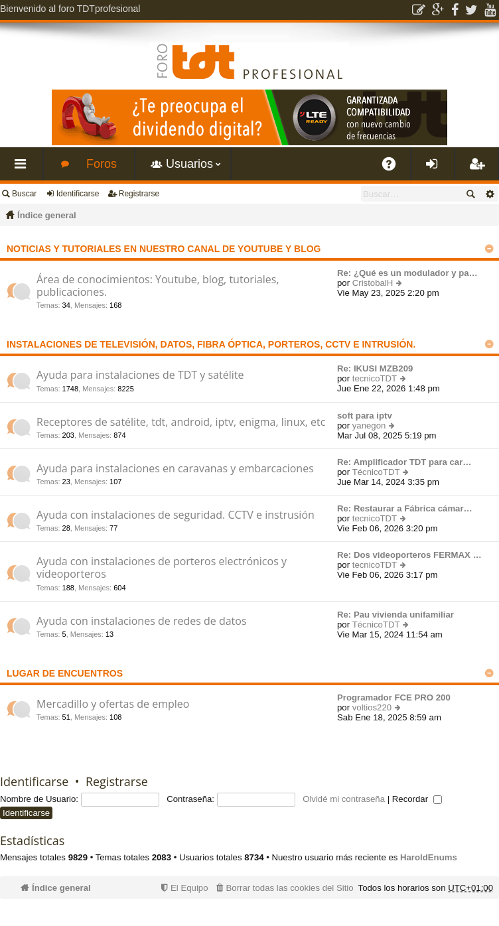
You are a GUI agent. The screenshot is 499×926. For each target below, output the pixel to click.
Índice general (46, 215)
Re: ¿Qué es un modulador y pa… (407, 273)
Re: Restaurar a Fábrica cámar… (404, 508)
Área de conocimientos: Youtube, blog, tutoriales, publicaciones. (157, 286)
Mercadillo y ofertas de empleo (112, 704)
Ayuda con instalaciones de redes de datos (141, 621)
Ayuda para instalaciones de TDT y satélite (140, 375)
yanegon (369, 425)
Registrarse (139, 193)
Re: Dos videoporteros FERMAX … (409, 555)
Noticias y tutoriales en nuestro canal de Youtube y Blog (164, 248)
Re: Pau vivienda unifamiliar (395, 615)
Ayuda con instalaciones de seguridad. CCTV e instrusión (175, 515)
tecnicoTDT (374, 378)
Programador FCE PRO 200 (394, 697)
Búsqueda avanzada (489, 194)
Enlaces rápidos (24, 168)
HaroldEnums (428, 857)
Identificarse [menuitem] (436, 168)
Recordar (417, 799)
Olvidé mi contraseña (344, 799)
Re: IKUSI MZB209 (375, 368)
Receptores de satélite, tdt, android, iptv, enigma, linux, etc (180, 422)
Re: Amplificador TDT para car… (404, 462)
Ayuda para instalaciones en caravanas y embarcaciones (175, 469)
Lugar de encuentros (65, 673)
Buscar (24, 193)
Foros (101, 163)
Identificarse (78, 193)
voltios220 (372, 707)
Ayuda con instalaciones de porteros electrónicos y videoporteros (161, 568)
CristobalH (372, 283)
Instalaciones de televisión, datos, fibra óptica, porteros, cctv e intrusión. (211, 344)
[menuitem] (283, 888)
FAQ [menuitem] (393, 168)
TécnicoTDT (376, 472)
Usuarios (189, 163)
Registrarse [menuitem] (479, 168)
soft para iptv (364, 416)
